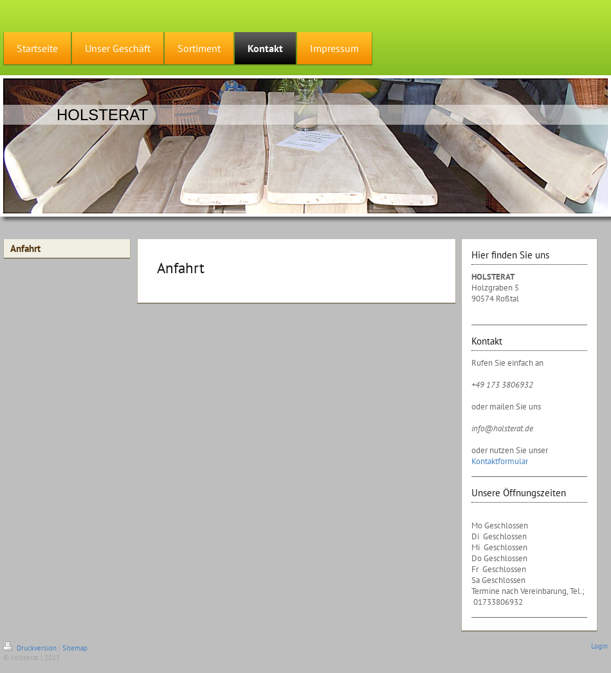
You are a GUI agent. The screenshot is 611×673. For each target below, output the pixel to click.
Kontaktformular (499, 461)
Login (599, 646)
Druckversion (31, 647)
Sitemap (74, 647)
